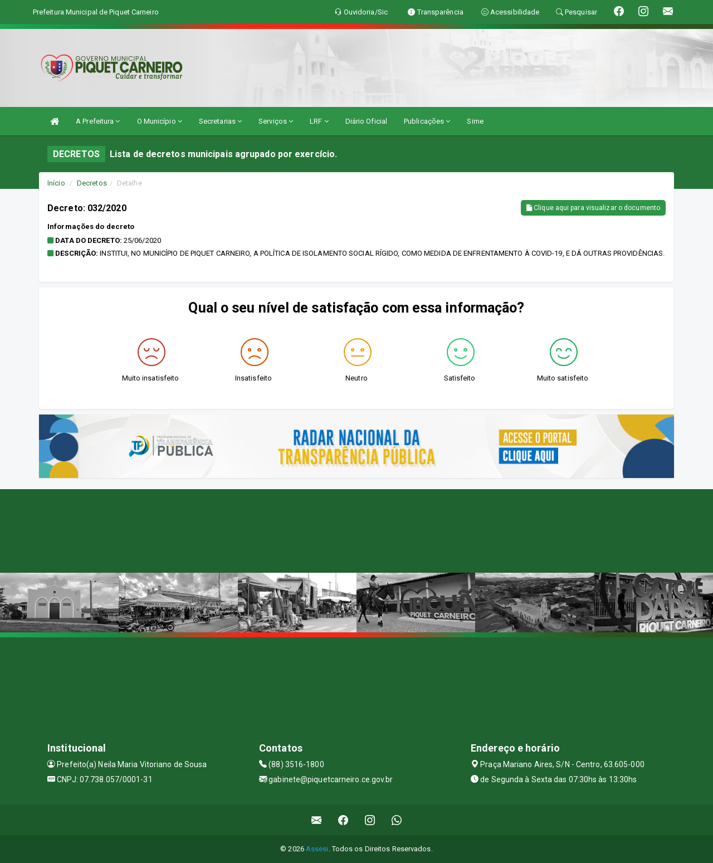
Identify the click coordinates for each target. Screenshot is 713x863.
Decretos (92, 183)
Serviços (275, 121)
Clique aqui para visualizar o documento (593, 208)
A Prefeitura (98, 121)
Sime (475, 121)
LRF (319, 121)
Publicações (427, 121)
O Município (159, 121)
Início (56, 183)
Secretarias (220, 121)
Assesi (317, 849)
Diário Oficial (366, 121)
